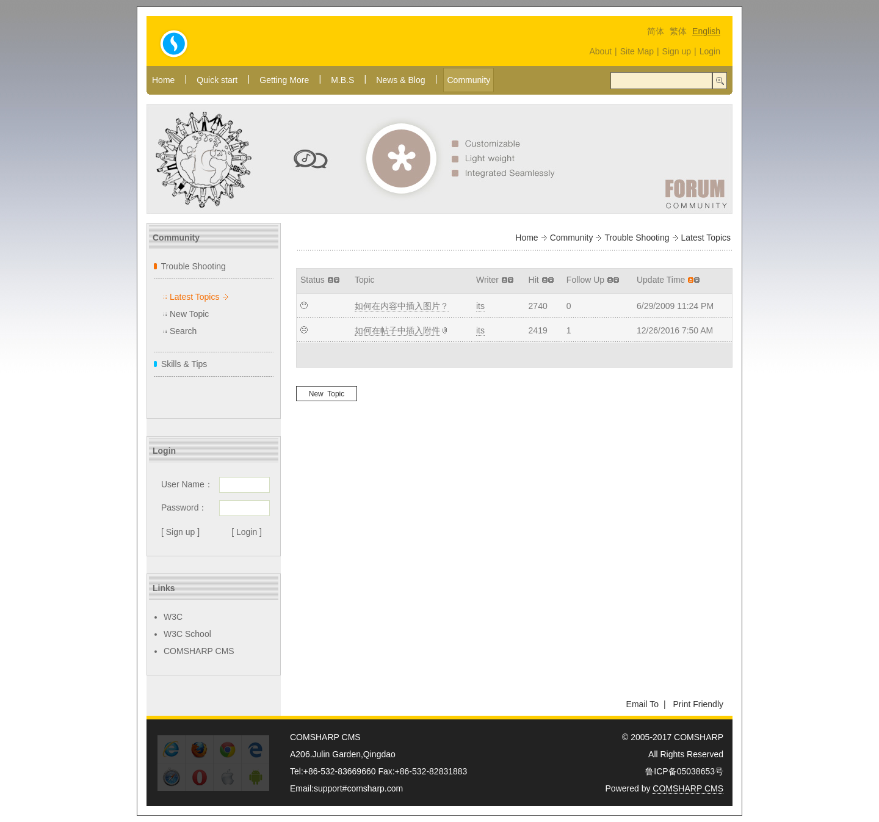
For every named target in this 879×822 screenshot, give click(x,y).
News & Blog (400, 80)
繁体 (678, 31)
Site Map (637, 51)
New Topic (189, 314)
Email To (642, 704)
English (706, 31)
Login (710, 51)
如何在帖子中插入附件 (397, 330)
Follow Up (585, 280)
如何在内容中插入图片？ (402, 306)
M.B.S (342, 80)
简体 (655, 31)
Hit (534, 280)
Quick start (217, 80)
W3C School (187, 634)
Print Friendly (698, 704)
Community (468, 80)
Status (312, 280)
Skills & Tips (184, 364)
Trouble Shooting (193, 266)
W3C (173, 617)
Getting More (284, 80)
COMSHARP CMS (199, 651)
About (600, 51)
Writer (487, 280)
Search (183, 331)
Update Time (661, 280)
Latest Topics (194, 297)
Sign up (676, 51)
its (480, 306)
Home (163, 80)
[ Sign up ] (180, 532)
